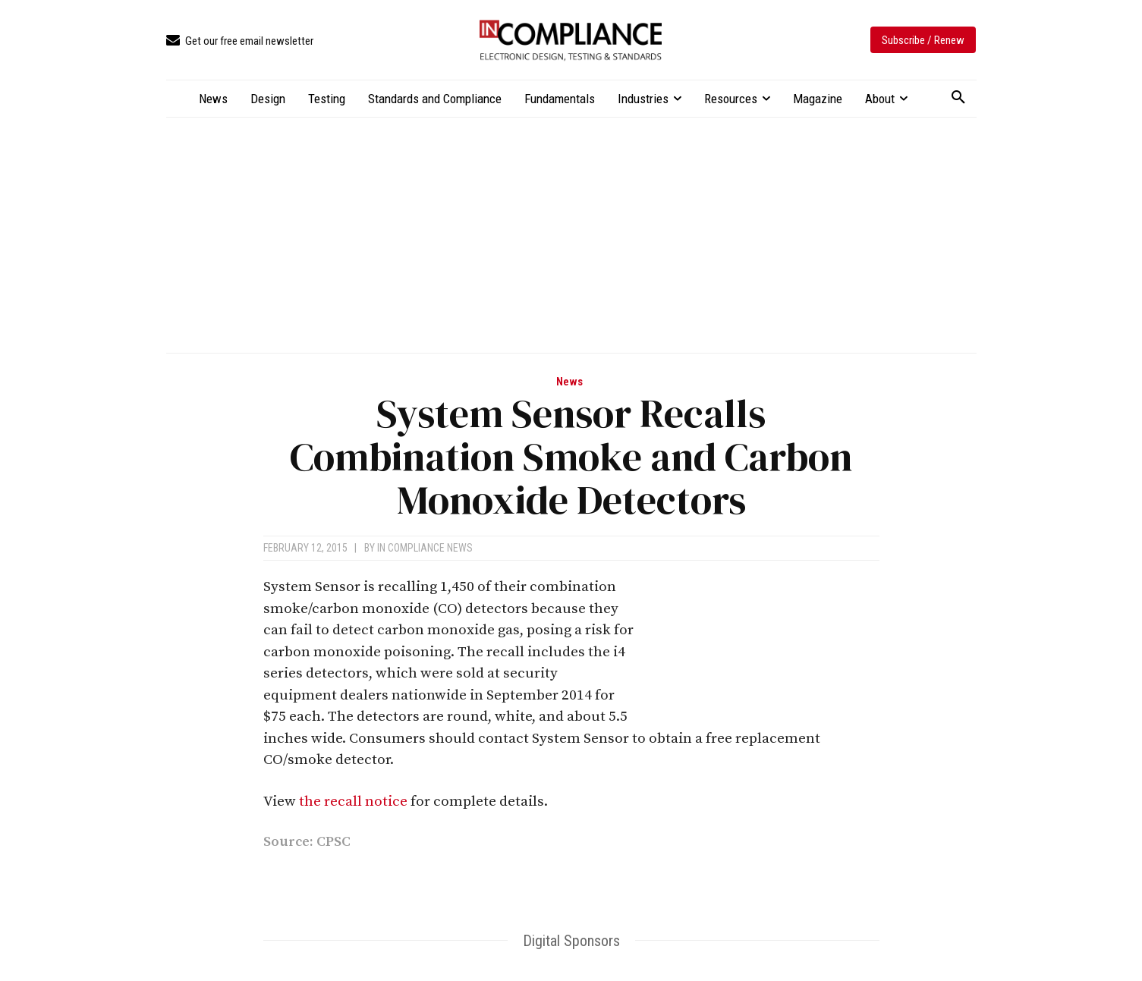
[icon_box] (239, 41)
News (569, 382)
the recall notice (353, 801)
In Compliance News (425, 548)
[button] (958, 98)
